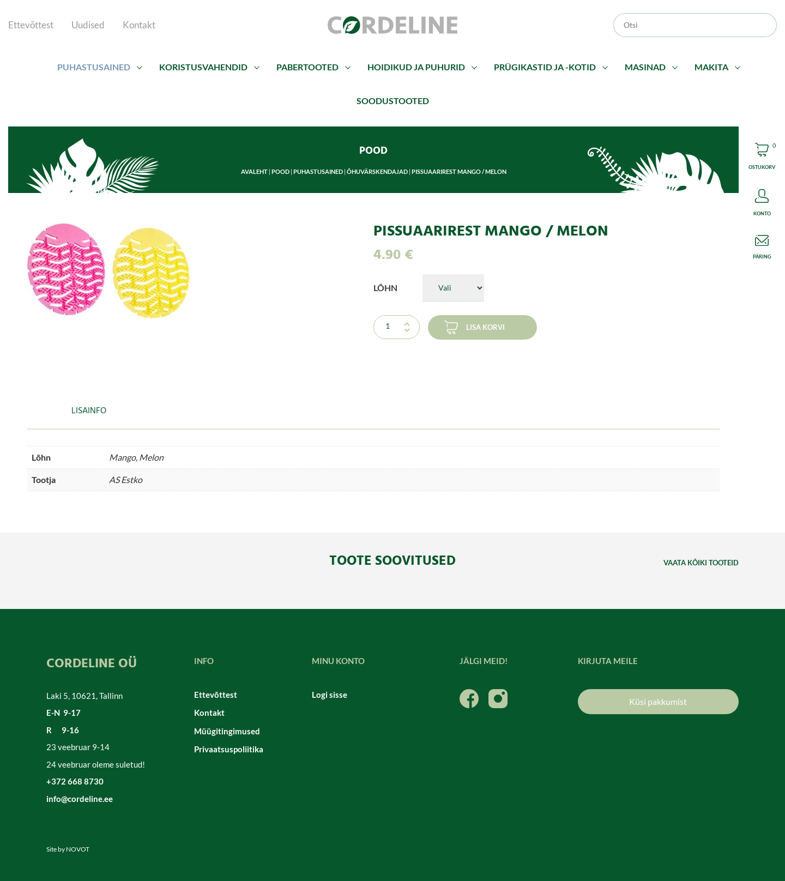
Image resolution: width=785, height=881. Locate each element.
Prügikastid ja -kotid (545, 67)
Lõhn (385, 287)
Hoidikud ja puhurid (416, 67)
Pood (280, 171)
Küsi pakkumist (658, 701)
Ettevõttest (30, 25)
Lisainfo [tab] (88, 411)
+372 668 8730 (75, 781)
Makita (711, 67)
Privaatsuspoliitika (228, 749)
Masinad (645, 67)
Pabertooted (307, 67)
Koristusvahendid (203, 67)
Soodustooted (393, 100)
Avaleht (254, 171)
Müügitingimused (227, 731)
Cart (762, 158)
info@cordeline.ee (79, 799)
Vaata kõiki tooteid (701, 562)
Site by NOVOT (67, 849)
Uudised (88, 25)
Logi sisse (329, 694)
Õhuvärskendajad (377, 171)
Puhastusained (93, 67)
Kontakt (139, 25)
